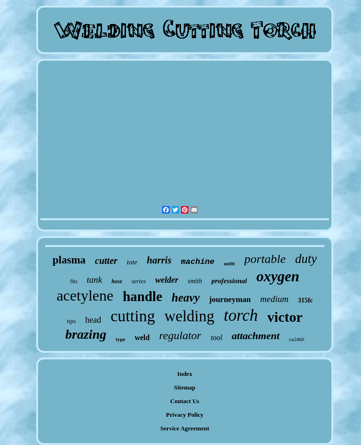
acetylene (84, 295)
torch (241, 315)
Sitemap (185, 387)
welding (189, 316)
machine (197, 261)
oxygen (277, 276)
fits (73, 281)
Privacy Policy (185, 414)
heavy (186, 297)
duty (306, 259)
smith (195, 281)
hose (116, 281)
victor (285, 317)
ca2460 (296, 339)
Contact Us (184, 401)
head (93, 320)
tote (132, 262)
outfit (229, 263)
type (120, 339)
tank (94, 280)
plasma (69, 260)
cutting (132, 316)
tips (71, 321)
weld (141, 338)
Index (184, 373)
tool (216, 338)
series (139, 281)
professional (229, 281)
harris (159, 260)
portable (265, 259)
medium (274, 299)
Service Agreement (184, 428)
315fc (305, 300)
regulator (180, 335)
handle (142, 296)
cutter (106, 260)
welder (166, 280)
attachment (255, 336)
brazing (85, 334)
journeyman (230, 299)
